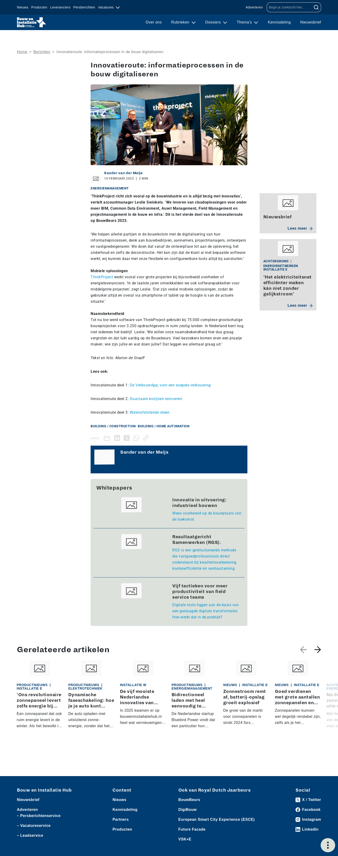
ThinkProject (102, 277)
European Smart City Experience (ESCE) (216, 819)
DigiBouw (187, 810)
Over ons (154, 22)
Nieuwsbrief (310, 22)
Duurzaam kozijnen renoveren (156, 399)
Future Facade (192, 829)
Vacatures (106, 7)
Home (22, 52)
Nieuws (22, 7)
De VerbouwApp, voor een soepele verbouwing (170, 385)
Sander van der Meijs (123, 173)
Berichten (42, 52)
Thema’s (245, 22)
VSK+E (184, 839)
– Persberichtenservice (39, 816)
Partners (120, 819)
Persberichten (84, 7)
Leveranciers (60, 7)
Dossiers (213, 22)
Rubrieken (180, 22)
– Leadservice (30, 835)
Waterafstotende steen (150, 412)
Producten (39, 7)
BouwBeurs (189, 800)
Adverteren (254, 7)
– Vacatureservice (34, 826)
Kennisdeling (279, 22)
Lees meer (300, 228)
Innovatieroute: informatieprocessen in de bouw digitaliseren (109, 52)
